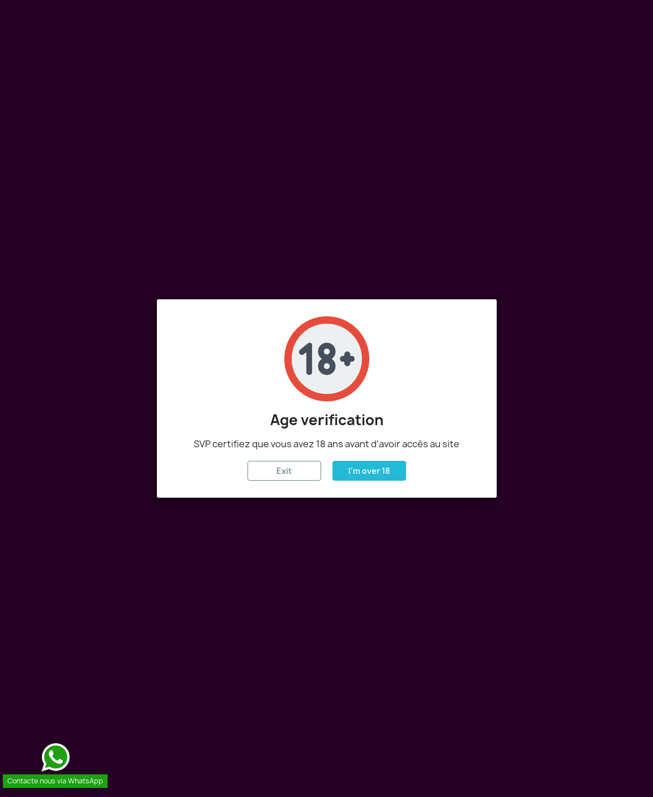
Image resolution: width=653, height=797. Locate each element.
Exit (284, 470)
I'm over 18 (369, 470)
